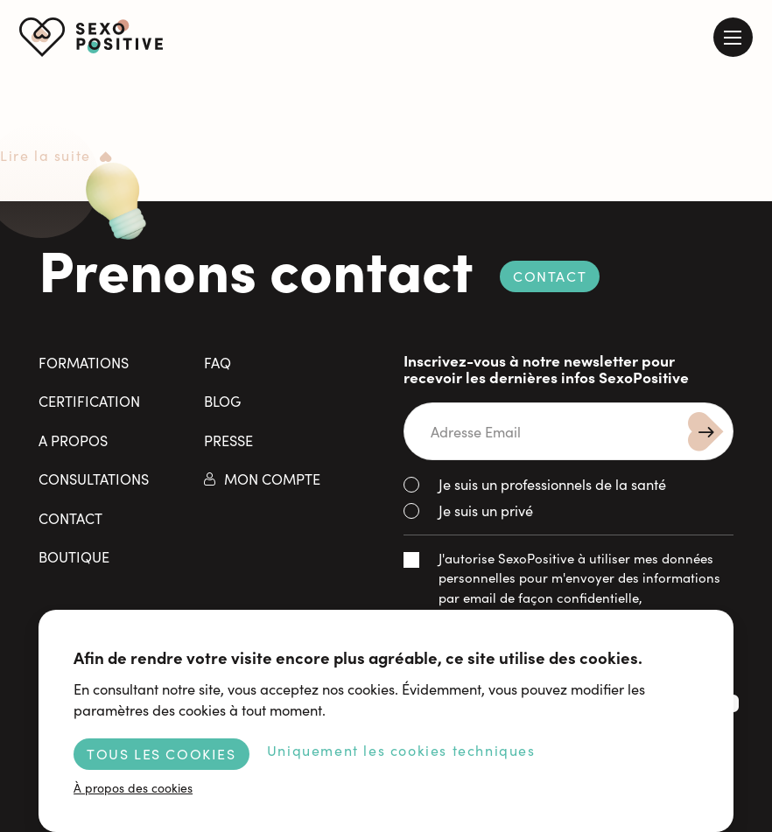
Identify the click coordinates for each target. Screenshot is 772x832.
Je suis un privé (486, 510)
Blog (222, 400)
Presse (228, 440)
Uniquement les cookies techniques (401, 749)
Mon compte (272, 478)
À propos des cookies (133, 787)
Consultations (94, 478)
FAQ (217, 362)
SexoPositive (91, 37)
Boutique (74, 556)
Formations (84, 362)
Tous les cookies (161, 753)
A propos (73, 440)
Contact (549, 275)
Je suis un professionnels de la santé (552, 483)
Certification (89, 400)
